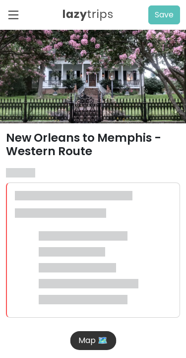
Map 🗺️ (93, 340)
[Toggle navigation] (16, 14)
